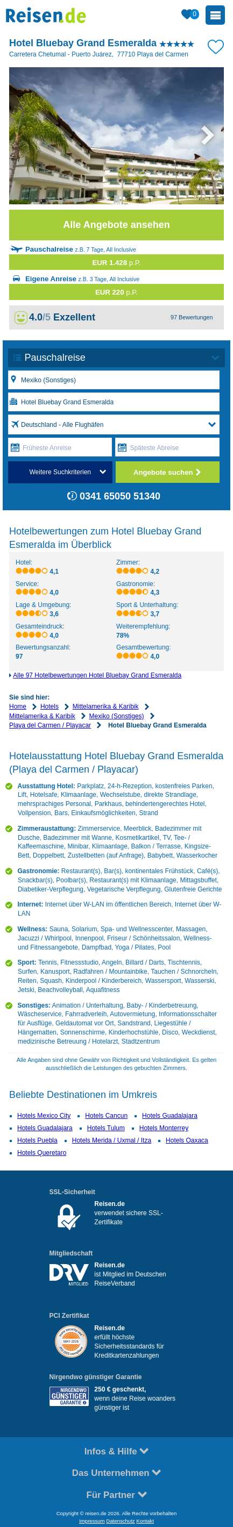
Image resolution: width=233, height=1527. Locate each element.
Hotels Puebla (37, 1140)
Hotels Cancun (106, 1115)
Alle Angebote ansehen (116, 224)
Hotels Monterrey (163, 1128)
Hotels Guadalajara (169, 1115)
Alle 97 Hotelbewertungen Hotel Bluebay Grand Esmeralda (97, 675)
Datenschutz (120, 1521)
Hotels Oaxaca (187, 1140)
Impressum (91, 1521)
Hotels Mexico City (43, 1115)
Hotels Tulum (106, 1128)
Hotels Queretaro (41, 1153)
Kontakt (145, 1521)
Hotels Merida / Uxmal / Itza (111, 1140)
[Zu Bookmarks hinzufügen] (216, 46)
